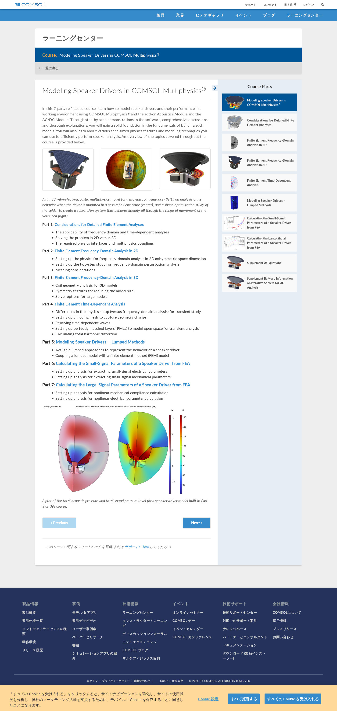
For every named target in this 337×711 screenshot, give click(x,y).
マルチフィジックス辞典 (141, 658)
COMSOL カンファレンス (192, 637)
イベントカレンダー (187, 628)
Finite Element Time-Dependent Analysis (90, 304)
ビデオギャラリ (210, 15)
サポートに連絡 (137, 546)
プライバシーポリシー (116, 681)
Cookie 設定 (208, 698)
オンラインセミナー (187, 612)
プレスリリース (285, 628)
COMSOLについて (287, 612)
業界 (180, 15)
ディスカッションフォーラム (144, 633)
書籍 (75, 645)
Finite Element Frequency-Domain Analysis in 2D (96, 251)
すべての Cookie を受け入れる (293, 698)
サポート (250, 4)
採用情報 (280, 620)
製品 (161, 15)
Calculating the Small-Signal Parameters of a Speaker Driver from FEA (123, 363)
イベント (243, 15)
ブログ (269, 15)
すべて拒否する (244, 698)
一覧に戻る (50, 68)
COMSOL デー (183, 620)
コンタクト (270, 4)
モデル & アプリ (84, 612)
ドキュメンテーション (240, 645)
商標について (142, 681)
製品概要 (29, 612)
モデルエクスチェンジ (139, 641)
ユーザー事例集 (84, 628)
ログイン (308, 4)
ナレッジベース (235, 628)
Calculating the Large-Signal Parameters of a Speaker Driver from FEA (123, 385)
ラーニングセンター (305, 15)
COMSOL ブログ (135, 650)
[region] (168, 698)
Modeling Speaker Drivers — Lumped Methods (100, 342)
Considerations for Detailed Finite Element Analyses (99, 224)
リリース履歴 (32, 650)
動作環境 (29, 641)
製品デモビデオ (84, 620)
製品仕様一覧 (32, 620)
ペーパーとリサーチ (87, 637)
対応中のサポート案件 (240, 620)
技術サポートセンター (240, 612)
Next (196, 522)
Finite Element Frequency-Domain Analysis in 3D (96, 277)
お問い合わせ (283, 637)
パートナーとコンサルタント (245, 637)
